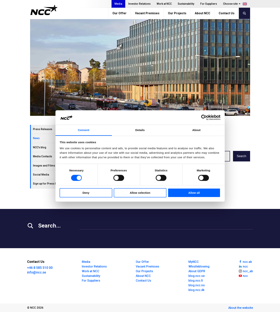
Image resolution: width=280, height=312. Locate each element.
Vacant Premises (147, 13)
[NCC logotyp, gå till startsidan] (44, 10)
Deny (86, 192)
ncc (243, 266)
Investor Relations (139, 3)
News (36, 138)
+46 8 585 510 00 (40, 268)
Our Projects (177, 13)
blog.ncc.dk (196, 290)
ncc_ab (245, 271)
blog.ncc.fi (195, 280)
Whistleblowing (198, 266)
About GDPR (196, 271)
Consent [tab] (83, 130)
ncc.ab (245, 261)
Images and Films (44, 165)
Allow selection (140, 192)
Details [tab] (140, 130)
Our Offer (119, 13)
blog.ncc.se (196, 276)
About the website (240, 308)
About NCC (202, 13)
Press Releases (42, 129)
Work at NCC (164, 3)
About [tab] (196, 130)
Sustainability (186, 3)
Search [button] (241, 156)
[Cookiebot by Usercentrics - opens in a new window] (203, 117)
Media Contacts (42, 156)
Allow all (194, 192)
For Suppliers (208, 3)
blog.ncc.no (196, 285)
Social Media (41, 174)
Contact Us (226, 13)
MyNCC (193, 262)
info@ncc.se (36, 272)
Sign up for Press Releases (49, 183)
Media (118, 3)
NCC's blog (39, 147)
